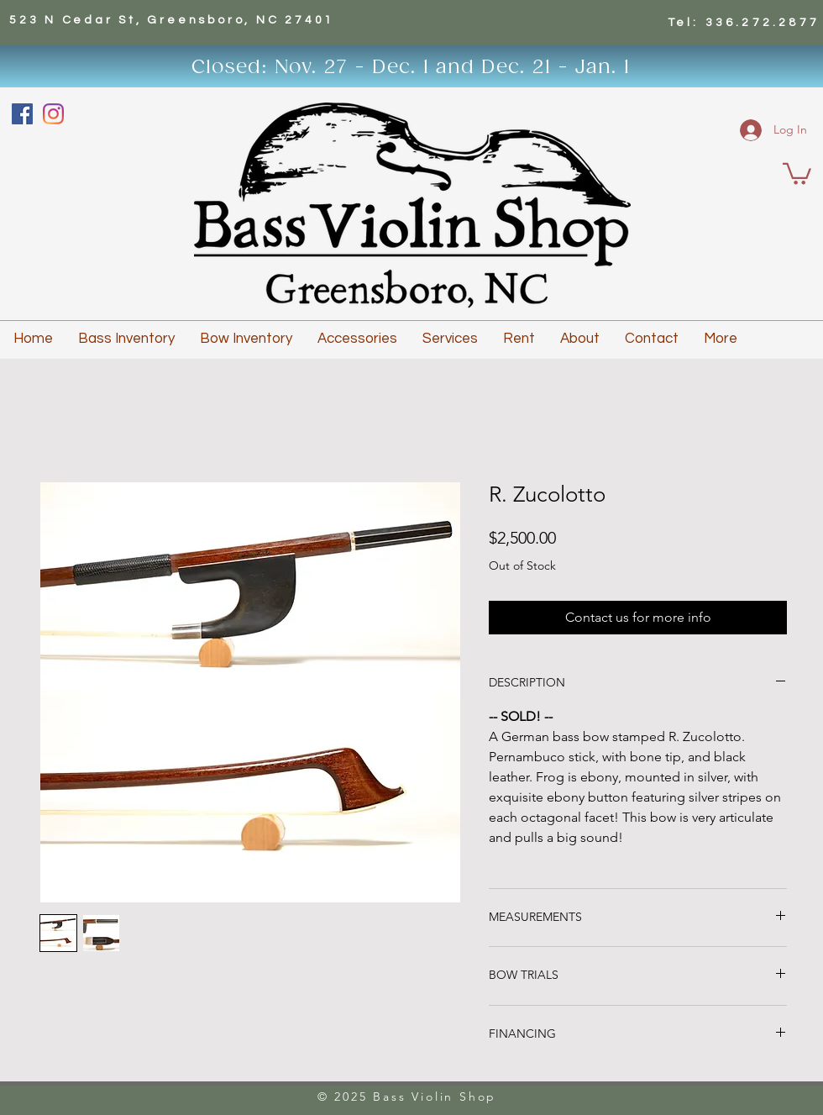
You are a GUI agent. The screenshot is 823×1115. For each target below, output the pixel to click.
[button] (797, 172)
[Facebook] (22, 113)
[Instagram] (53, 113)
